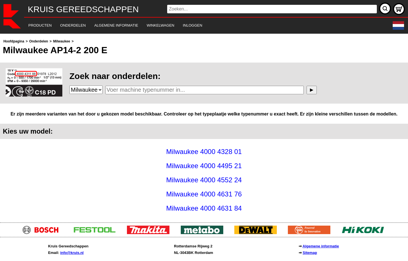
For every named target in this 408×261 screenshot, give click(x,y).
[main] (204, 126)
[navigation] (196, 26)
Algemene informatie (321, 246)
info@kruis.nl (72, 253)
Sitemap (310, 253)
